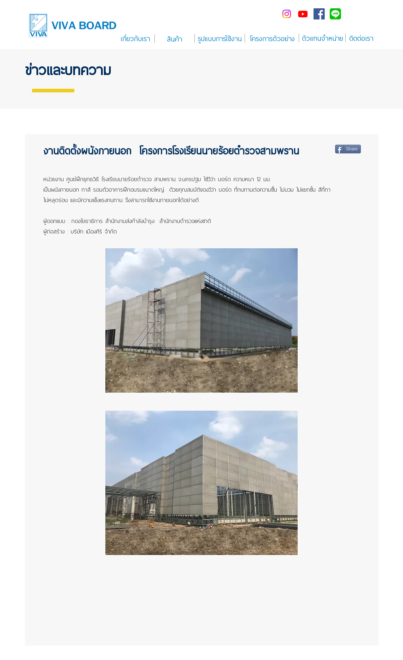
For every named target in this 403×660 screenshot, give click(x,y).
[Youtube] (302, 13)
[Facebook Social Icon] (319, 13)
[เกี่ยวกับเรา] (135, 38)
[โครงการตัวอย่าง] (272, 38)
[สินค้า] (175, 38)
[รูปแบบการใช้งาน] (219, 38)
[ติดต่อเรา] (361, 37)
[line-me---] (335, 13)
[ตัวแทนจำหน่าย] (322, 37)
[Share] (348, 149)
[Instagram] (286, 13)
